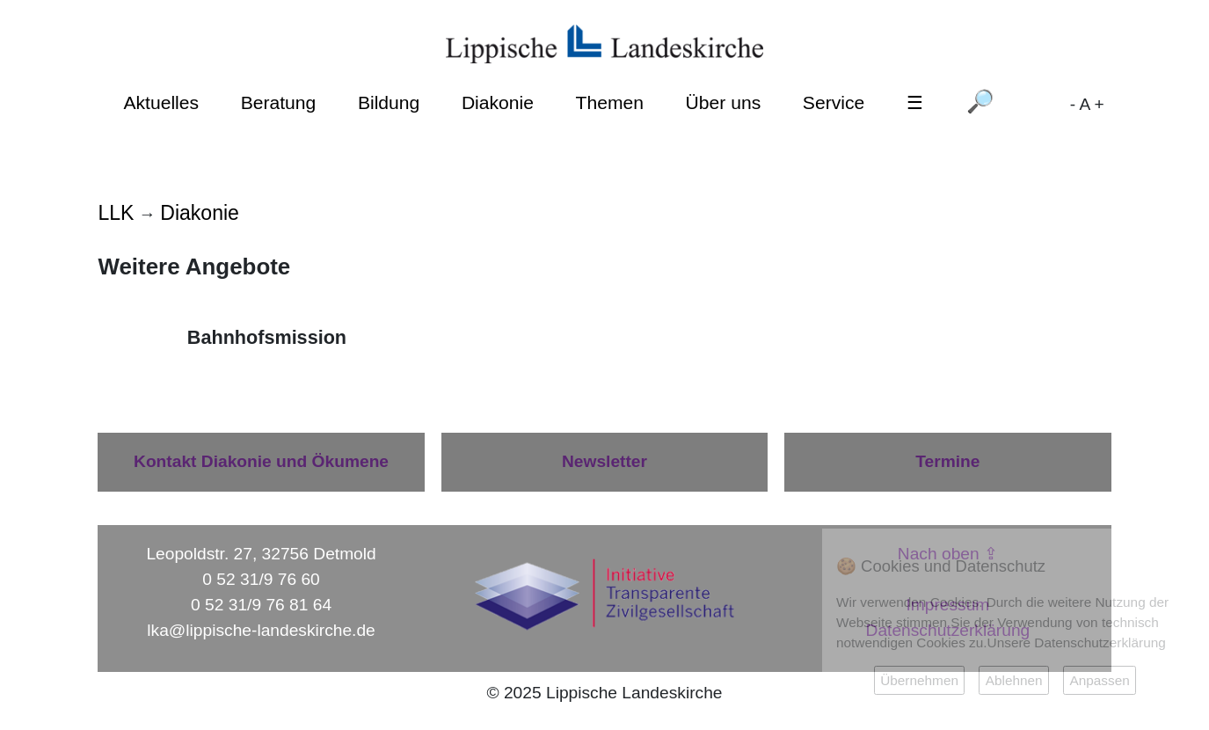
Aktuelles (161, 102)
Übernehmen (919, 680)
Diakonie (498, 102)
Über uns (723, 102)
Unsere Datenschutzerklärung (1076, 642)
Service (833, 102)
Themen (610, 102)
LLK (116, 212)
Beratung (279, 102)
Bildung (388, 102)
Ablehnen (1014, 680)
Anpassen (1099, 680)
